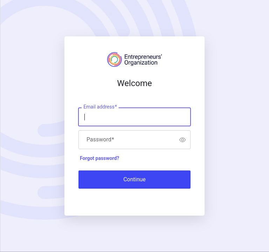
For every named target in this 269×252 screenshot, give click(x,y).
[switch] (182, 140)
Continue (134, 179)
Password (100, 139)
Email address (100, 107)
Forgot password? (99, 158)
